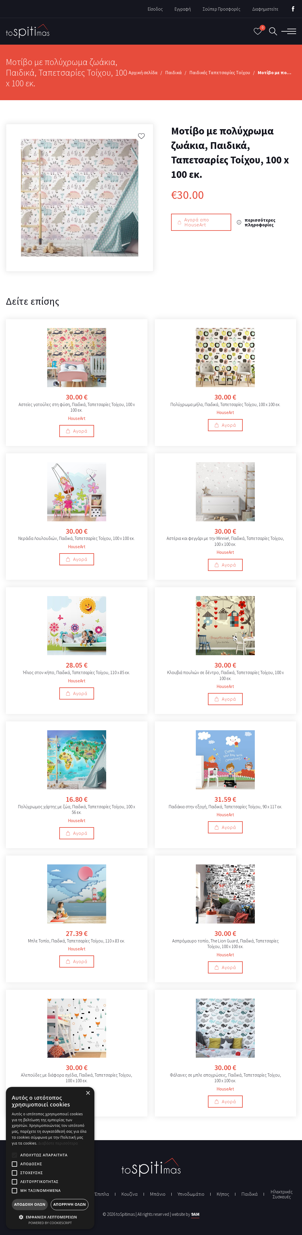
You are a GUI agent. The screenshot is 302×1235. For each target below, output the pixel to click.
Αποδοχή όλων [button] (29, 1204)
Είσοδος (155, 9)
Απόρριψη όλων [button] (69, 1204)
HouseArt (77, 418)
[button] (50, 1216)
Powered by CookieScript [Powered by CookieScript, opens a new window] (50, 1223)
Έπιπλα (102, 1194)
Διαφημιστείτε (265, 9)
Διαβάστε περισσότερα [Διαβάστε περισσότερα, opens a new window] (58, 1143)
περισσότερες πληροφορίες (256, 222)
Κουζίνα (129, 1194)
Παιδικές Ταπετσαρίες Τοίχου (219, 72)
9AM (195, 1214)
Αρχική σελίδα (143, 72)
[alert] (50, 1158)
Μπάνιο (157, 1194)
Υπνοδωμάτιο (191, 1194)
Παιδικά (173, 72)
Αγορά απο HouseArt (193, 222)
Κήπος (222, 1194)
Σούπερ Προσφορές (221, 9)
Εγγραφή (183, 9)
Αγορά (77, 431)
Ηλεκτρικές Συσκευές (281, 1194)
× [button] (88, 1093)
